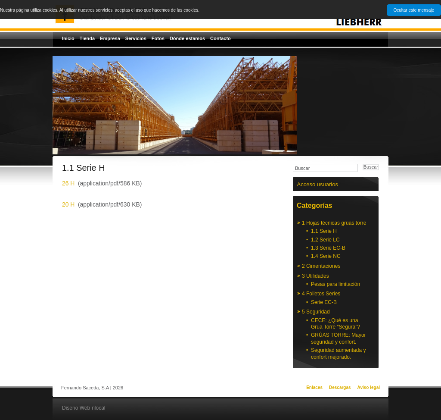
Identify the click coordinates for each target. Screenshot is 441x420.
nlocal (98, 408)
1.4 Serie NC (326, 256)
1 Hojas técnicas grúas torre (334, 223)
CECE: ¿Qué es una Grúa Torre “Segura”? (335, 323)
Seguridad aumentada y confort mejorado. (338, 353)
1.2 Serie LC (325, 240)
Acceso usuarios (317, 184)
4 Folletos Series (321, 294)
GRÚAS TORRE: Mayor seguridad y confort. (338, 338)
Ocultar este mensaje (414, 10)
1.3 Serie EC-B (328, 248)
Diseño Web (76, 408)
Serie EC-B (324, 302)
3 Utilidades (315, 276)
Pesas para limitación (335, 284)
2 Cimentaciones (321, 266)
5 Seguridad (316, 312)
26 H (68, 183)
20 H (68, 204)
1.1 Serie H (324, 231)
